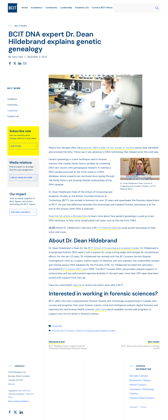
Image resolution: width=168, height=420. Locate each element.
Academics (12, 99)
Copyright (134, 406)
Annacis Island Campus (142, 397)
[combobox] (137, 8)
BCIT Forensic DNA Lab (84, 269)
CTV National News (107, 227)
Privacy (144, 406)
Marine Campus (138, 384)
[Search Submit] (157, 8)
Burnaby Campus (139, 375)
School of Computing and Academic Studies (96, 330)
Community (12, 104)
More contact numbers (18, 401)
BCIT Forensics (68, 330)
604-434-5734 (24, 390)
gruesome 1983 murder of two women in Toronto (108, 147)
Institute (56, 330)
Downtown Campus (140, 379)
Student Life (13, 116)
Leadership (12, 110)
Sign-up (77, 284)
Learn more (100, 309)
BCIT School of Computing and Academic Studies (114, 247)
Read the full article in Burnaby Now (68, 216)
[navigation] (15, 8)
